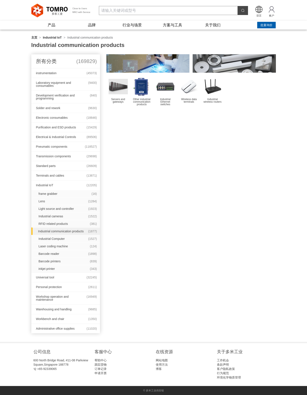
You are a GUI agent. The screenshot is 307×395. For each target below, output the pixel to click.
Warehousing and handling (66, 309)
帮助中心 (101, 360)
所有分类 (66, 61)
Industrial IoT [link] (52, 37)
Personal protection (66, 287)
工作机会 (223, 360)
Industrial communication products (67, 231)
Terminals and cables (66, 175)
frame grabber (68, 193)
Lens (68, 201)
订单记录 (101, 369)
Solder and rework (66, 108)
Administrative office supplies (66, 328)
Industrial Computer (68, 238)
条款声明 (223, 364)
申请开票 (101, 373)
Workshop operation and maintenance (66, 298)
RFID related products (68, 223)
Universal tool (66, 277)
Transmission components (66, 156)
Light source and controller (68, 208)
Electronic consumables (66, 117)
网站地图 (162, 360)
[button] (259, 11)
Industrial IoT (66, 185)
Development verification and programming (66, 97)
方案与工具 (172, 25)
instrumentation (66, 73)
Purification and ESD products (66, 127)
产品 (51, 25)
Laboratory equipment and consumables (66, 84)
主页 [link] (34, 37)
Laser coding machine (68, 246)
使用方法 (162, 364)
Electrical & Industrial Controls (66, 137)
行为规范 (223, 373)
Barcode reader (68, 253)
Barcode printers (68, 261)
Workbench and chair (66, 319)
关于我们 (213, 25)
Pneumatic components (66, 146)
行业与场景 (132, 25)
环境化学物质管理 (229, 377)
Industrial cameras (68, 216)
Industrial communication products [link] (90, 37)
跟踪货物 (101, 364)
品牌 (92, 25)
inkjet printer (68, 268)
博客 (159, 369)
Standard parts (66, 166)
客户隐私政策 (226, 369)
